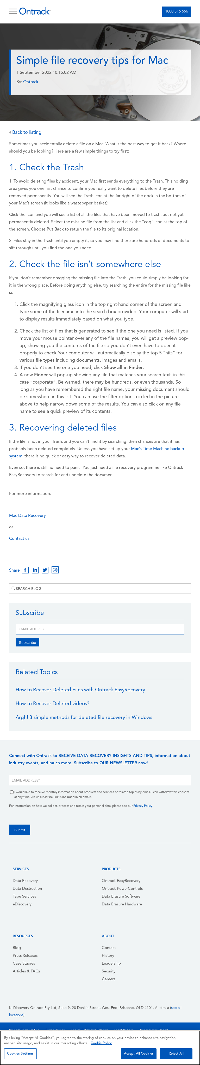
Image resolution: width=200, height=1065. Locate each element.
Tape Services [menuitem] (24, 897)
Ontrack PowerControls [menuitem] (122, 889)
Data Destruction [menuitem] (27, 889)
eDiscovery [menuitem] (22, 904)
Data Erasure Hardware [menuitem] (122, 904)
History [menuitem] (108, 956)
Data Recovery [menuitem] (25, 881)
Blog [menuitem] (17, 948)
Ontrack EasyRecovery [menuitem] (121, 881)
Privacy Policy (142, 806)
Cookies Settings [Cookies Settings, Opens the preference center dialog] (20, 1053)
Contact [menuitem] (109, 948)
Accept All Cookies (139, 1053)
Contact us (19, 539)
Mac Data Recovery (27, 516)
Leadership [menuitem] (111, 964)
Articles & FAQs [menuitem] (26, 971)
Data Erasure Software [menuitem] (121, 897)
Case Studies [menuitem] (24, 964)
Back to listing (25, 132)
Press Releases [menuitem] (25, 956)
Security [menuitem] (108, 971)
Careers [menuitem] (108, 979)
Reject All (176, 1053)
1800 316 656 (176, 12)
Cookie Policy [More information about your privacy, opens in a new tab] (101, 1043)
